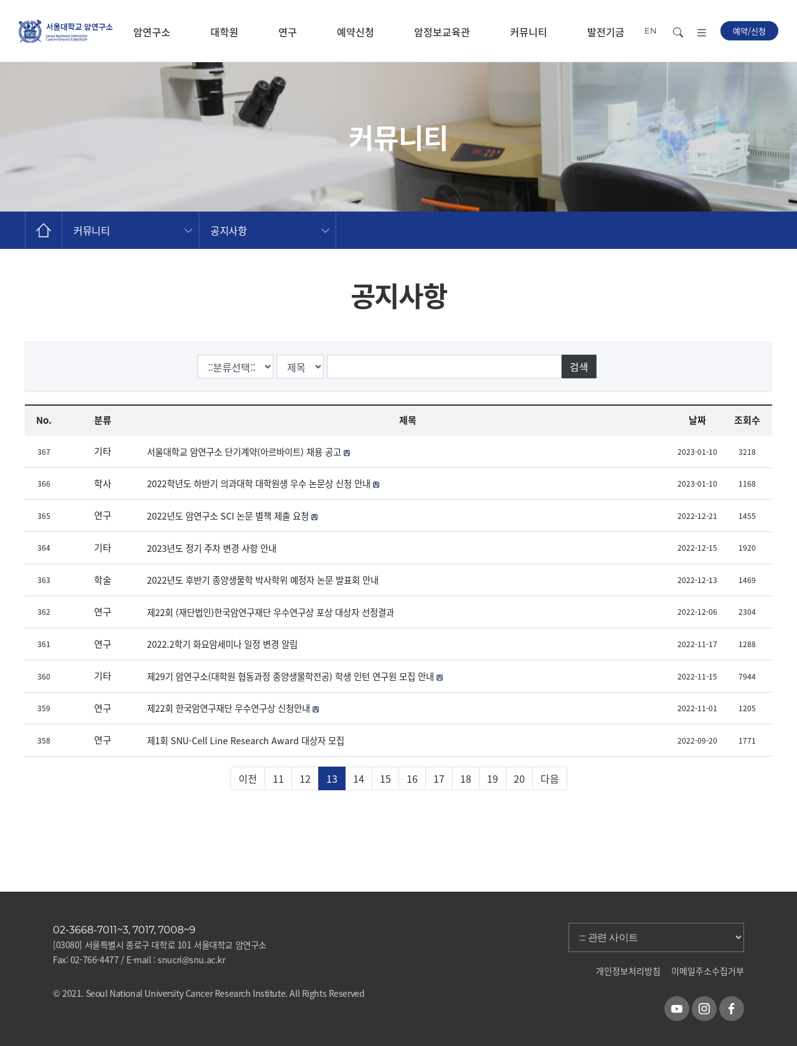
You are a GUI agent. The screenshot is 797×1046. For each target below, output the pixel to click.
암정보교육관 (442, 31)
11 (278, 778)
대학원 (224, 31)
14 (358, 778)
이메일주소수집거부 (707, 970)
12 (305, 778)
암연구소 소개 (152, 43)
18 (465, 778)
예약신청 (355, 31)
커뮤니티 (528, 31)
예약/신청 (749, 31)
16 (412, 778)
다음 (549, 778)
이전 (247, 778)
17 (439, 778)
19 (492, 778)
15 (385, 778)
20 (519, 778)
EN (650, 30)
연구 (287, 31)
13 (331, 778)
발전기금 (606, 31)
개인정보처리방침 (628, 970)
